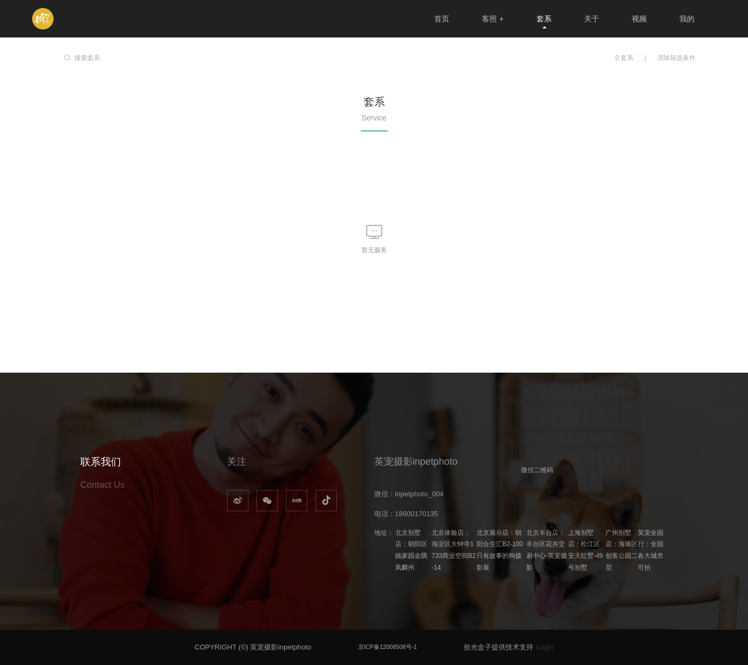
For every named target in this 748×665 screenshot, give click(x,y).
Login (544, 647)
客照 (492, 18)
